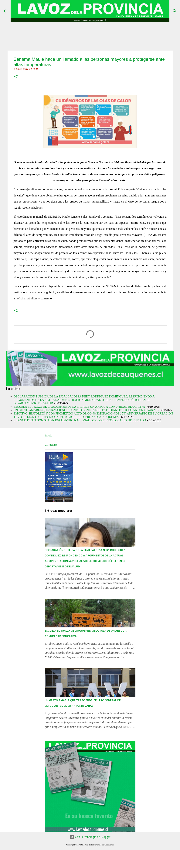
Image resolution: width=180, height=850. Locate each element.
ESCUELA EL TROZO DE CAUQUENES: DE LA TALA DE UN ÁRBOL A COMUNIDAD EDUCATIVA (79, 406)
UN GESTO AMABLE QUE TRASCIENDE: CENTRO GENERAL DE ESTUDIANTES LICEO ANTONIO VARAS (85, 410)
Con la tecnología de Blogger (90, 836)
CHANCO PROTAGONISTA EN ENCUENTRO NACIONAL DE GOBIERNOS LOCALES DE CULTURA (80, 420)
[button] (16, 76)
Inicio (48, 435)
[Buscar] (174, 11)
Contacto (51, 444)
